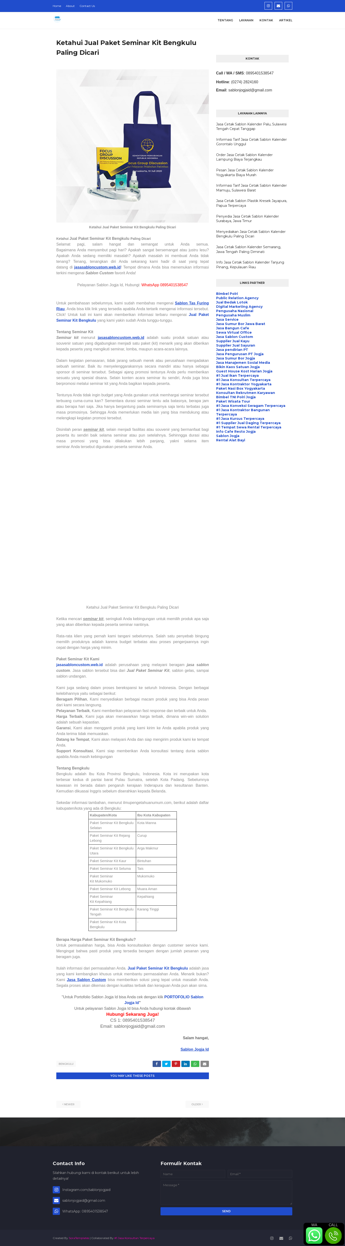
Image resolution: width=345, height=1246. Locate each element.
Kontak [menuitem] (266, 20)
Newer (69, 1103)
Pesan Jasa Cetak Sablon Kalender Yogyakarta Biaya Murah (245, 172)
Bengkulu (66, 1064)
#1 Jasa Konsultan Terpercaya (134, 1237)
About (70, 6)
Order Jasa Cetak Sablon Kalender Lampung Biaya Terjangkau (244, 157)
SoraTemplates (79, 1237)
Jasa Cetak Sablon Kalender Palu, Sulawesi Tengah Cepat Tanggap (251, 126)
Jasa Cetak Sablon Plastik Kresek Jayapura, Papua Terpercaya (251, 203)
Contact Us (87, 6)
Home (57, 6)
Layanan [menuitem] (246, 20)
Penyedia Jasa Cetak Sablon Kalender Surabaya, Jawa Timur (247, 218)
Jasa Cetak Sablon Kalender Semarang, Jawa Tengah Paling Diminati (248, 249)
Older (196, 1103)
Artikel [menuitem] (285, 20)
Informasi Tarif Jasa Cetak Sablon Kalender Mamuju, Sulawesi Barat (251, 187)
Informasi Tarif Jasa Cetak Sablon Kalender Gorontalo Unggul (251, 141)
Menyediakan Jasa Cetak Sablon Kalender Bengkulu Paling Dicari (251, 234)
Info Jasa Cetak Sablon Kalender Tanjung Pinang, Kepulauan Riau (250, 264)
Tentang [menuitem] (225, 20)
